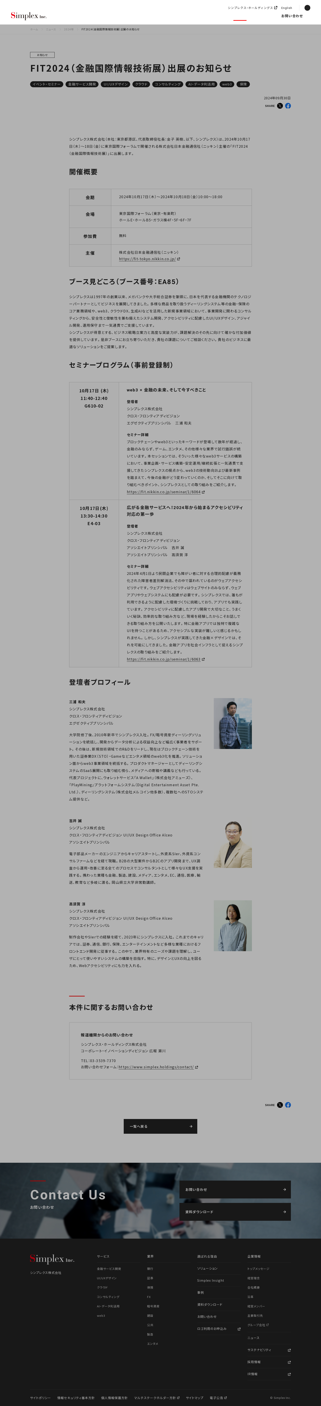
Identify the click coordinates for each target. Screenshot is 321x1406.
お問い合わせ (292, 15)
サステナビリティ (259, 1350)
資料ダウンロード (209, 1304)
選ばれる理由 (75, 15)
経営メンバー (256, 1306)
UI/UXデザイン (116, 84)
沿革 (250, 1297)
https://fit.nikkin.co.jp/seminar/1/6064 (164, 491)
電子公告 (217, 1397)
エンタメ (152, 1344)
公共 (150, 1325)
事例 (200, 1292)
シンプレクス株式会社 (29, 16)
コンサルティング (168, 84)
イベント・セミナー (47, 84)
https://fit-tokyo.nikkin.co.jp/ (147, 258)
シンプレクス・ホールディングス (250, 8)
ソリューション (148, 15)
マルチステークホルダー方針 (155, 1397)
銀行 (150, 1269)
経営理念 (253, 1278)
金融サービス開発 (82, 84)
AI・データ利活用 (201, 84)
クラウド (141, 84)
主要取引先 (255, 1315)
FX (149, 1297)
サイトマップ (195, 1397)
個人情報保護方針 (114, 1397)
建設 (150, 1315)
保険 (243, 84)
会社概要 (253, 1287)
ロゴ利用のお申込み (212, 1328)
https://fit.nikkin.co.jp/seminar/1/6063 (164, 659)
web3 (227, 84)
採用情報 (264, 15)
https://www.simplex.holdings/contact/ (156, 1066)
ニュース (240, 15)
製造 (150, 1334)
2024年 (69, 29)
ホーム (34, 29)
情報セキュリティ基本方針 (76, 1397)
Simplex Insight (184, 15)
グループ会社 (256, 1325)
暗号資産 (153, 1306)
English (286, 8)
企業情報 (216, 15)
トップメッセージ (258, 1269)
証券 (150, 1278)
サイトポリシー (40, 1397)
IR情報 (252, 1374)
